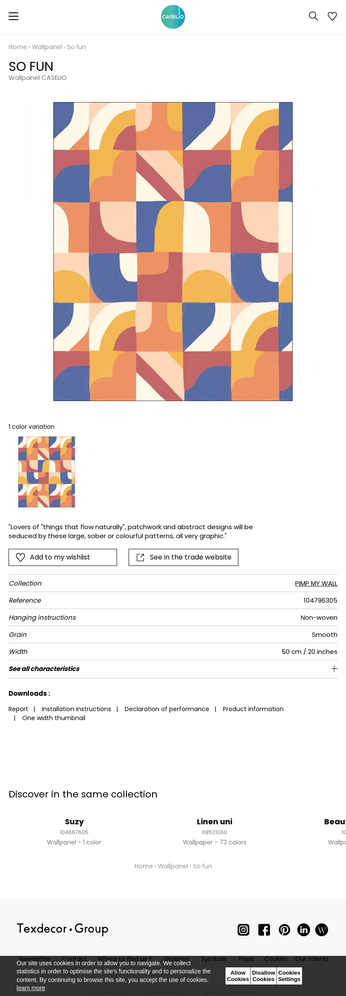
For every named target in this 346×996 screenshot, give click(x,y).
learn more (31, 987)
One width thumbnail (53, 718)
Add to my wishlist (52, 557)
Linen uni (214, 821)
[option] (46, 471)
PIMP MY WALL (316, 583)
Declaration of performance (167, 709)
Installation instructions (76, 709)
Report (18, 709)
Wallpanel (47, 47)
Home (18, 47)
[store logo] (173, 17)
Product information (253, 709)
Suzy (74, 821)
